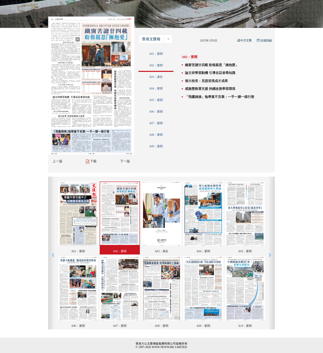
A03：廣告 (156, 76)
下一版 (125, 161)
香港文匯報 (151, 39)
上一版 (57, 161)
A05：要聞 (156, 100)
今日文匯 (244, 40)
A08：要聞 (156, 134)
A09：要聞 (156, 146)
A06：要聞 (156, 111)
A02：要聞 (156, 65)
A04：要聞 (156, 88)
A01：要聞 (156, 53)
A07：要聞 (156, 123)
